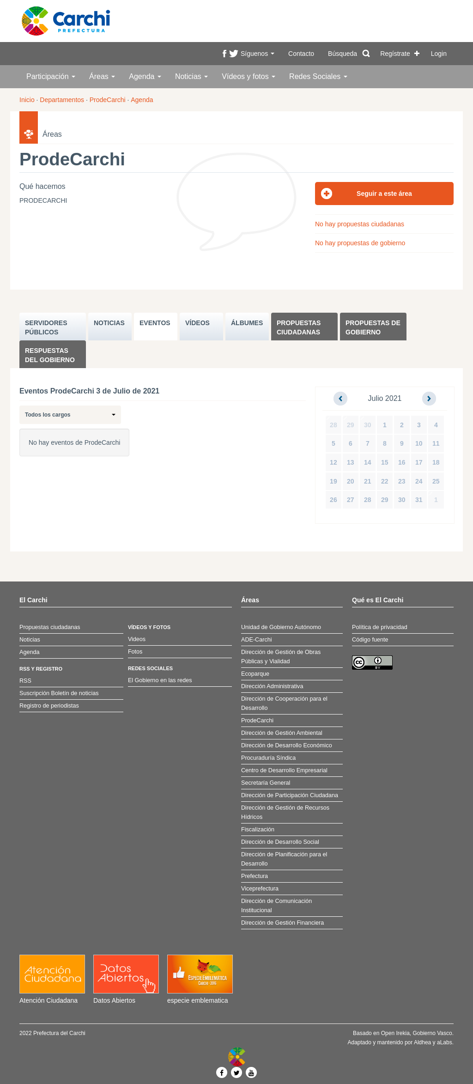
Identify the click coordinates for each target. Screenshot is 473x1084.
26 (333, 499)
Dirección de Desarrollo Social (280, 842)
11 (436, 443)
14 (367, 462)
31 (419, 499)
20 (350, 481)
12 (333, 462)
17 (419, 462)
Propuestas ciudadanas (299, 327)
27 (350, 499)
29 (350, 425)
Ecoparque (255, 674)
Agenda (145, 76)
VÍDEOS (197, 323)
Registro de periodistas (49, 705)
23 (402, 481)
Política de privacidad (379, 627)
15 (384, 462)
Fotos (135, 651)
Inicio (27, 99)
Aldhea (422, 1042)
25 (436, 481)
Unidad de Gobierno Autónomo (281, 627)
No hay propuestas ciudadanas (359, 224)
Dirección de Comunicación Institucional (276, 906)
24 (419, 481)
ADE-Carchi (256, 639)
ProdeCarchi (108, 99)
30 (367, 425)
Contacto (301, 53)
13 (350, 462)
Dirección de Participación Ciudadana (289, 795)
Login (439, 53)
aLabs (444, 1042)
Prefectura (254, 876)
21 (367, 481)
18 (436, 462)
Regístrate (395, 53)
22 (384, 481)
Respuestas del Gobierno (50, 355)
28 (333, 425)
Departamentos (62, 99)
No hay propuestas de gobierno (360, 243)
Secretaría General (265, 783)
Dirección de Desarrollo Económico (286, 745)
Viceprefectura (260, 888)
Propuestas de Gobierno (373, 327)
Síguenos (257, 53)
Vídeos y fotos (248, 76)
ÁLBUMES (247, 323)
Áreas (102, 76)
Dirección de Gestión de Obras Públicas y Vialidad (281, 657)
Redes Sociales (318, 76)
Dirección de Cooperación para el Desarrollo (284, 703)
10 (419, 443)
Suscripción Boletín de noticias (59, 693)
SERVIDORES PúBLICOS (46, 327)
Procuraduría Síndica (268, 758)
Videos (137, 639)
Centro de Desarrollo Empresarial (284, 770)
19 (333, 481)
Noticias (191, 76)
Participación (50, 76)
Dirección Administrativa (272, 686)
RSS (25, 681)
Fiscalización (257, 829)
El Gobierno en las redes (160, 680)
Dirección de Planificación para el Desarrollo (284, 859)
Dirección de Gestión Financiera (282, 923)
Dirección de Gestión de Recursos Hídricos (285, 812)
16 (402, 462)
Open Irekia (395, 1033)
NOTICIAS (109, 323)
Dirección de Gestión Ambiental (281, 733)
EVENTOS (154, 323)
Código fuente (370, 639)
